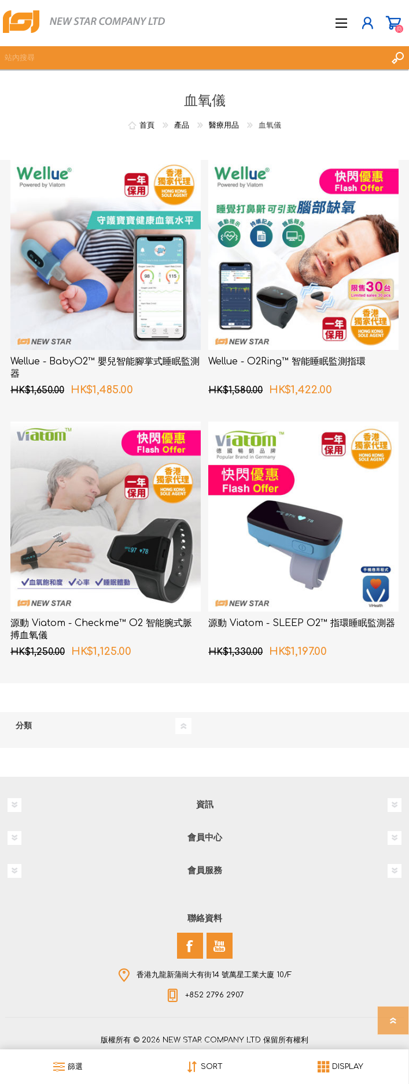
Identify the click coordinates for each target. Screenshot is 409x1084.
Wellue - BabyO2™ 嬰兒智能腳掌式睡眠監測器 (105, 367)
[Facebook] (190, 946)
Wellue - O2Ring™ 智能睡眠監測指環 (287, 361)
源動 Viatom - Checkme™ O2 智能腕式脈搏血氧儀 (101, 629)
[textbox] (193, 57)
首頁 (146, 125)
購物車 (393, 23)
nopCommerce (228, 1042)
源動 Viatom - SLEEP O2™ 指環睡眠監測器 (301, 623)
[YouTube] (220, 946)
